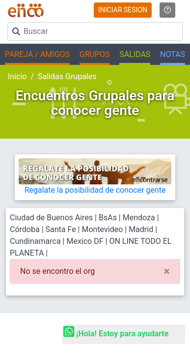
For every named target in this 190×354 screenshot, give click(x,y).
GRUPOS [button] (95, 54)
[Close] (167, 271)
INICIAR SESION (122, 10)
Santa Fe (61, 229)
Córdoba (25, 229)
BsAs (108, 217)
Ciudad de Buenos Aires (51, 217)
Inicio (17, 76)
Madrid (141, 229)
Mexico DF (85, 241)
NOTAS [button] (172, 54)
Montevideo (102, 229)
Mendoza (139, 217)
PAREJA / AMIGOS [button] (37, 54)
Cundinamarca (35, 241)
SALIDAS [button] (134, 54)
